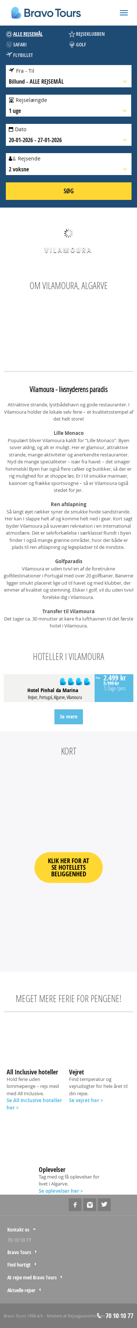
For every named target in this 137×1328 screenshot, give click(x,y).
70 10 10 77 (19, 1240)
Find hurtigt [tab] (19, 1264)
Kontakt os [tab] (18, 1229)
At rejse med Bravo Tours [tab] (32, 1277)
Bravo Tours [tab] (19, 1252)
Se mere (68, 716)
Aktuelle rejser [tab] (21, 1290)
